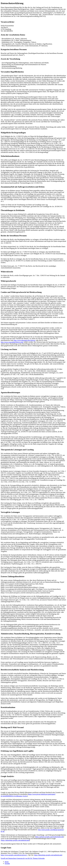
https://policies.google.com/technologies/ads (49, 837)
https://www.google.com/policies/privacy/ (14, 855)
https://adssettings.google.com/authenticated (48, 855)
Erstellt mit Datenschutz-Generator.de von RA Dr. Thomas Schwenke (23, 858)
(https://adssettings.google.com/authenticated (15, 840)
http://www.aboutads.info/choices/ (24, 340)
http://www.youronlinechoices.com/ (12, 342)
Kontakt (7, 863)
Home (7, 862)
